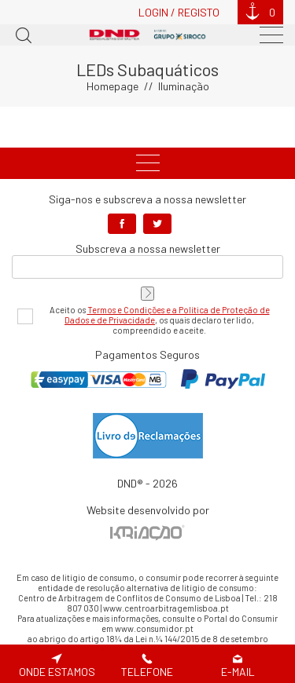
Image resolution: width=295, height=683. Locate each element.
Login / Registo (178, 12)
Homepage (112, 86)
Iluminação (183, 86)
